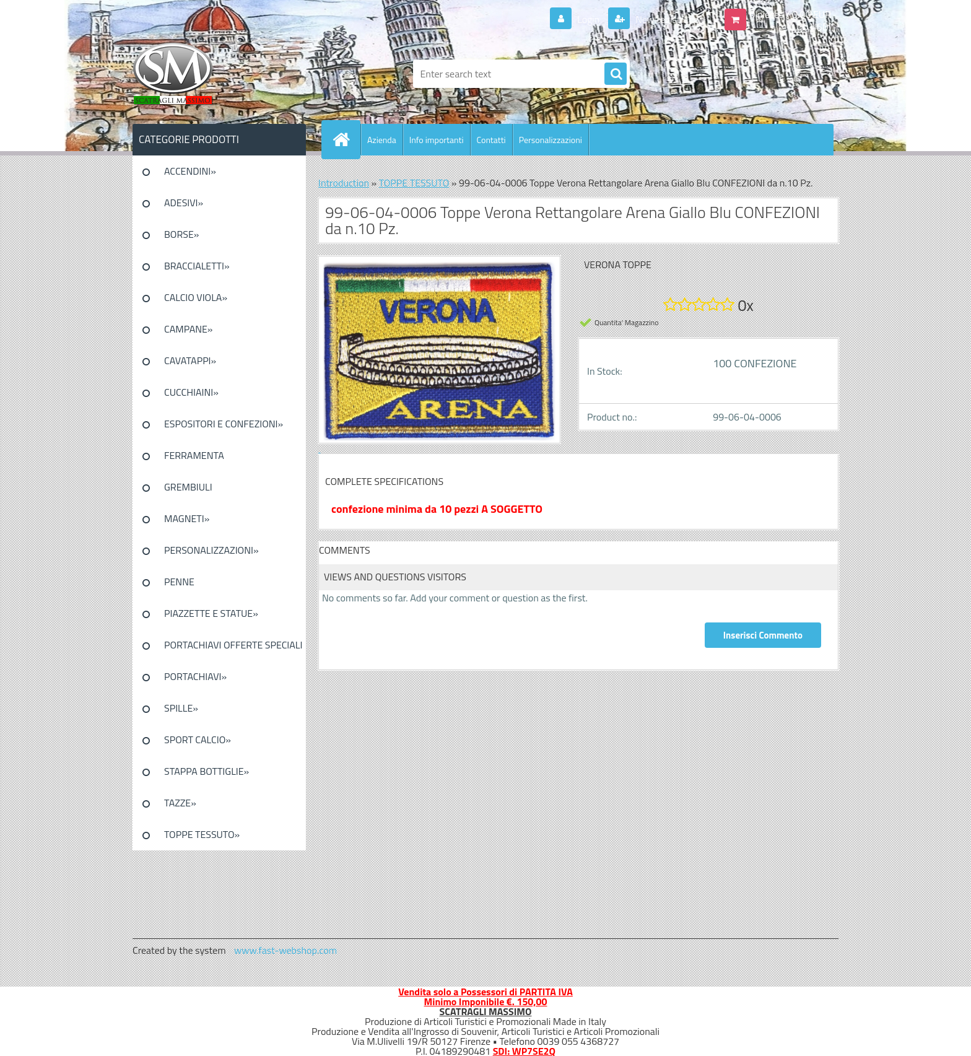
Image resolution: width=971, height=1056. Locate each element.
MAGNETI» (186, 518)
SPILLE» (181, 707)
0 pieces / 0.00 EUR (790, 14)
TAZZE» (180, 802)
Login (588, 19)
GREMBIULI (188, 486)
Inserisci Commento (763, 635)
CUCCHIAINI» (191, 392)
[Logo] (218, 74)
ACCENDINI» (190, 171)
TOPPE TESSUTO (414, 182)
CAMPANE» (188, 328)
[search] (615, 74)
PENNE (179, 581)
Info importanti (436, 139)
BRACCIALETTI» (197, 265)
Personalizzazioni (550, 139)
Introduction (343, 182)
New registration (669, 19)
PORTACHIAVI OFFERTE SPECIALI (233, 644)
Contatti (491, 139)
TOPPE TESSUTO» (202, 834)
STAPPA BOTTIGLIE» (206, 771)
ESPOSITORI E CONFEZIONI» (223, 423)
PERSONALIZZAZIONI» (211, 550)
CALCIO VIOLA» (195, 297)
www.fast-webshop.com (285, 950)
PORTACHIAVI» (195, 676)
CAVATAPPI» (190, 360)
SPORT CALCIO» (197, 739)
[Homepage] (346, 139)
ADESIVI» (183, 202)
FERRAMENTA (194, 455)
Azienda (381, 139)
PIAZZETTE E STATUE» (211, 613)
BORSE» (181, 234)
